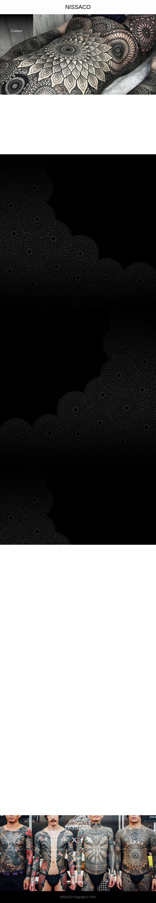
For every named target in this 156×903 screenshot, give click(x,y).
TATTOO (78, 866)
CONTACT (78, 882)
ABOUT (78, 858)
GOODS (78, 874)
